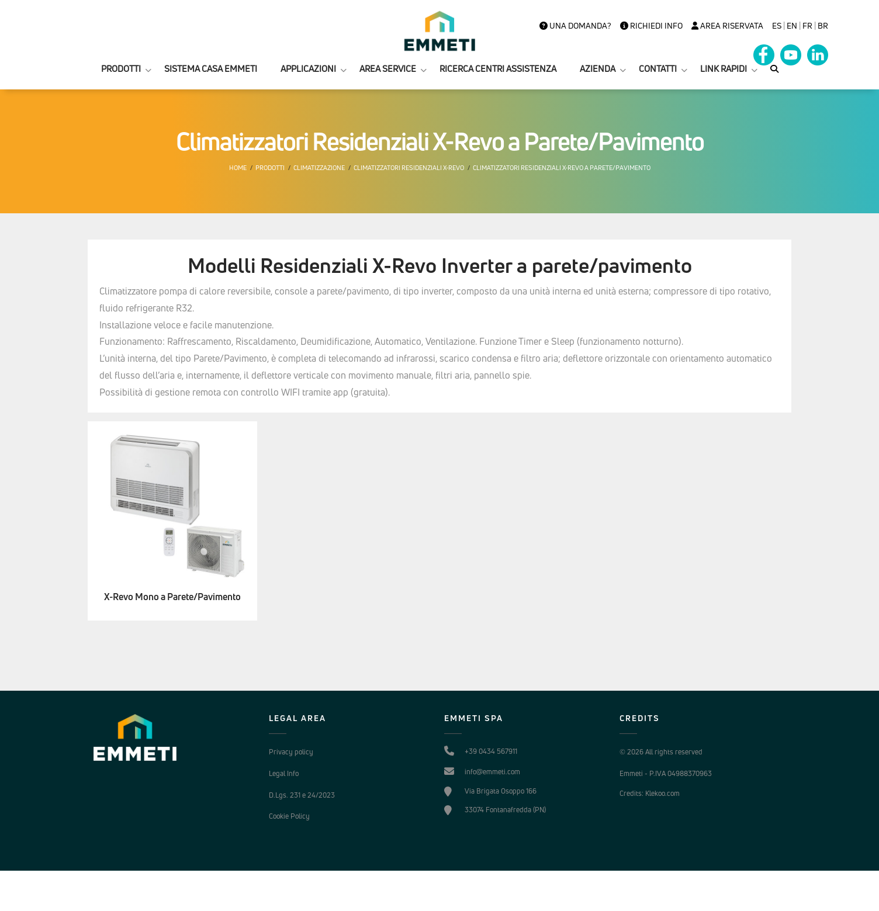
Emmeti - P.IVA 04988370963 (666, 773)
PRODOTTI (121, 69)
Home (238, 168)
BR (823, 25)
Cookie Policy (289, 816)
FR (807, 25)
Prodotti (270, 168)
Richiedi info (651, 25)
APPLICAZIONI (308, 69)
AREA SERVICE (387, 69)
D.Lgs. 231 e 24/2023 (302, 795)
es (776, 25)
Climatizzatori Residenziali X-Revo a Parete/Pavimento (561, 168)
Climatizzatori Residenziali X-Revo (409, 168)
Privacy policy (291, 752)
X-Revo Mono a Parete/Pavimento (172, 597)
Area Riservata (727, 25)
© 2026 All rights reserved (661, 752)
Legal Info (284, 773)
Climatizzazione (319, 168)
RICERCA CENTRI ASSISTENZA (498, 69)
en (792, 25)
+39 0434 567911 (491, 751)
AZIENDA (597, 69)
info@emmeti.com (492, 772)
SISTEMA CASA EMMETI (210, 69)
